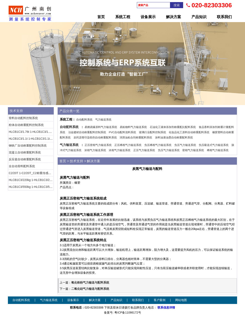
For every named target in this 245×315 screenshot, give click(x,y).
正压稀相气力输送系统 (127, 145)
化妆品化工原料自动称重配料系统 (189, 132)
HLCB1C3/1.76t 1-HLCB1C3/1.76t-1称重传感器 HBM (43, 131)
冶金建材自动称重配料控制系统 (87, 132)
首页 (101, 17)
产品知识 (198, 17)
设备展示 (148, 17)
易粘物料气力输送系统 (133, 127)
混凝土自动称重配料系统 (25, 152)
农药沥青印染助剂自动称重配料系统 (95, 137)
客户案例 (159, 300)
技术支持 (16, 111)
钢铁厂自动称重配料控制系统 (28, 145)
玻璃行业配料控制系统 (152, 132)
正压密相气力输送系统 (98, 145)
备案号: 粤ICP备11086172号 (122, 312)
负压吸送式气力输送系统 (214, 145)
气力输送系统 (103, 119)
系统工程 (122, 17)
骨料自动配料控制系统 (23, 118)
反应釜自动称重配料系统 (25, 159)
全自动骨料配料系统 (22, 166)
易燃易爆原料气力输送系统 (101, 127)
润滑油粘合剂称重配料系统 (136, 137)
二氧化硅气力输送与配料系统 (90, 288)
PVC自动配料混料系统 (122, 132)
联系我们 (224, 17)
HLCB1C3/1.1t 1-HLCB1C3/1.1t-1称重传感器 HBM (41, 138)
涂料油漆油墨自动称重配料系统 (174, 137)
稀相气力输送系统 (218, 150)
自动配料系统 (84, 119)
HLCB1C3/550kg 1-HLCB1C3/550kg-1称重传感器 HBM (44, 186)
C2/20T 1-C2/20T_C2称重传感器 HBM (34, 173)
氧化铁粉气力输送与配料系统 (90, 282)
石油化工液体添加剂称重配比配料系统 (173, 127)
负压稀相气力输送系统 (157, 145)
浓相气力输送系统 (95, 150)
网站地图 (181, 300)
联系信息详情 (166, 307)
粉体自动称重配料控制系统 (26, 125)
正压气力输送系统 (144, 150)
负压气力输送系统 (185, 145)
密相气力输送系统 (193, 150)
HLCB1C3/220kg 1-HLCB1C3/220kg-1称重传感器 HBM (44, 180)
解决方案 (173, 17)
